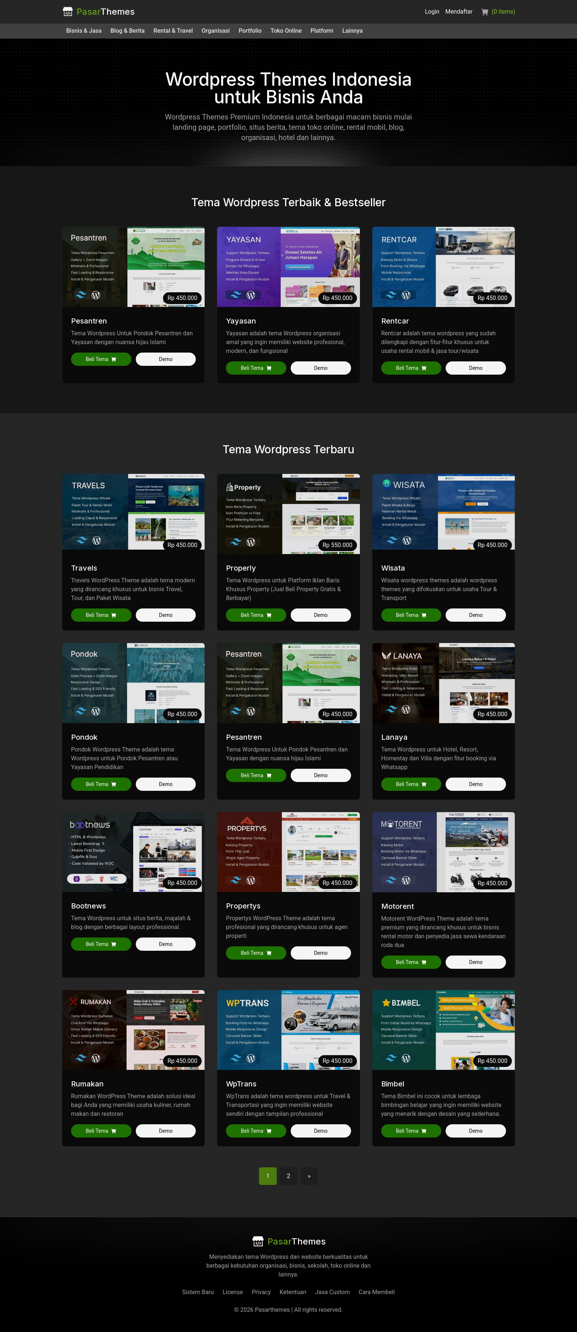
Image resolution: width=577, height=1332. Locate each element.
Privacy (261, 1292)
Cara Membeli (376, 1292)
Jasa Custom (332, 1292)
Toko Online (286, 30)
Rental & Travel (173, 30)
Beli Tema (101, 359)
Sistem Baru (198, 1292)
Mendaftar (458, 11)
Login (432, 11)
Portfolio (250, 30)
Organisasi (216, 30)
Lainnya (352, 30)
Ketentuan (293, 1292)
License (233, 1292)
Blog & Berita (127, 30)
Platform (322, 30)
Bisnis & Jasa (84, 30)
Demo (166, 359)
